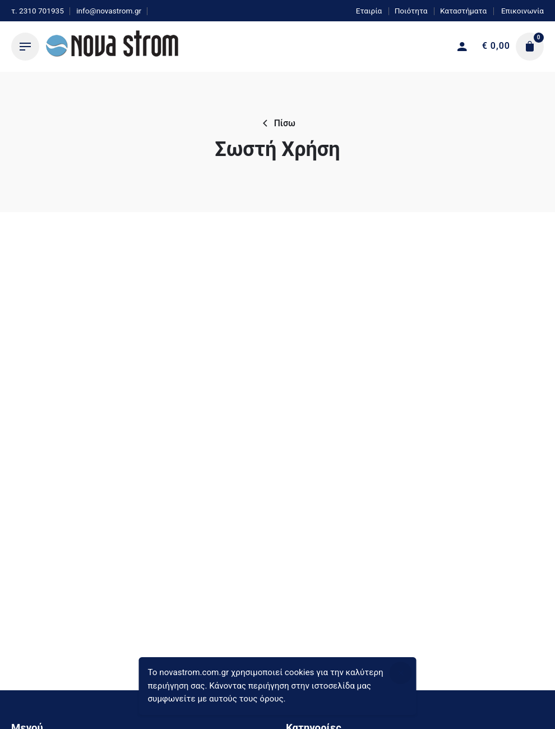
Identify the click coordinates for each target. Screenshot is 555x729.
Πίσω (277, 123)
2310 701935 (41, 10)
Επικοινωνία (521, 10)
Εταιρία (369, 10)
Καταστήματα (463, 10)
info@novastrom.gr (108, 10)
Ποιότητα (411, 10)
